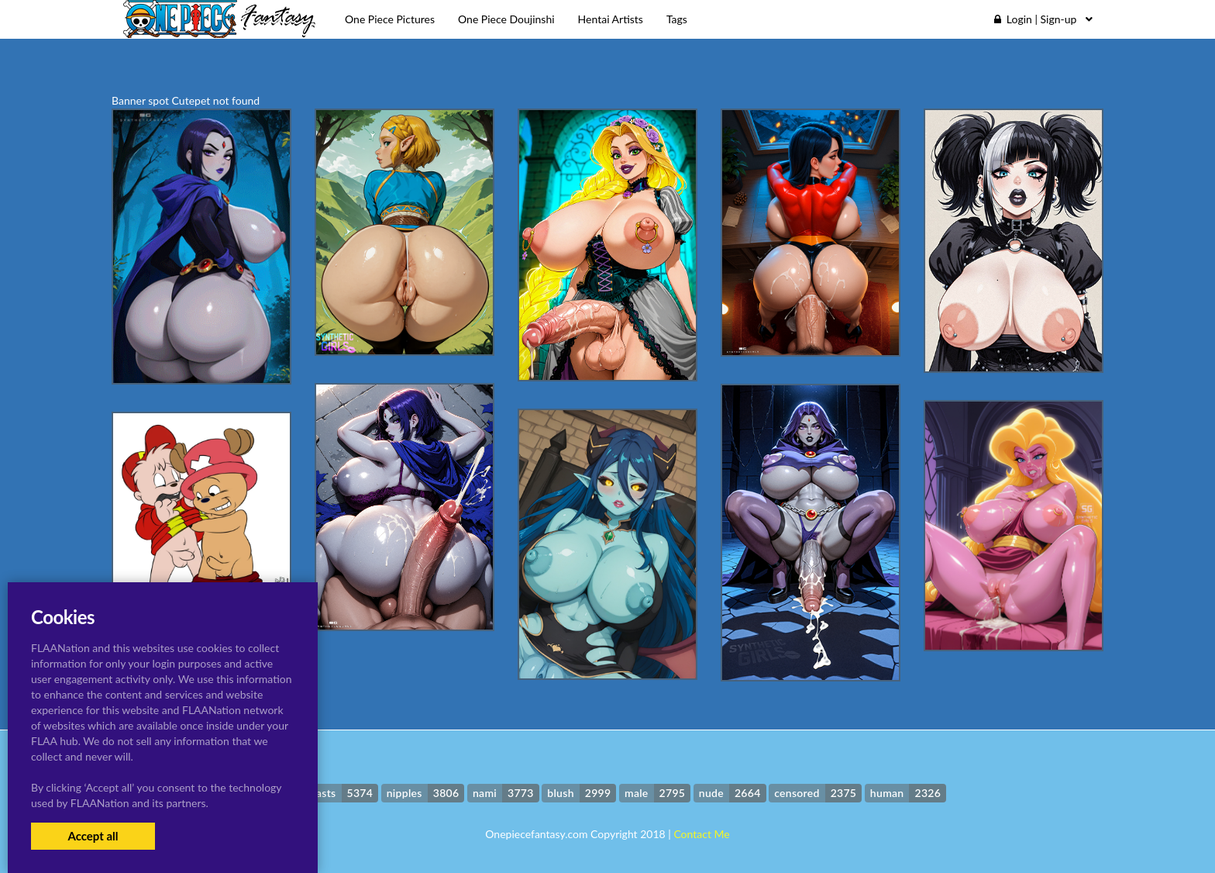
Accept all (92, 836)
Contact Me (701, 833)
